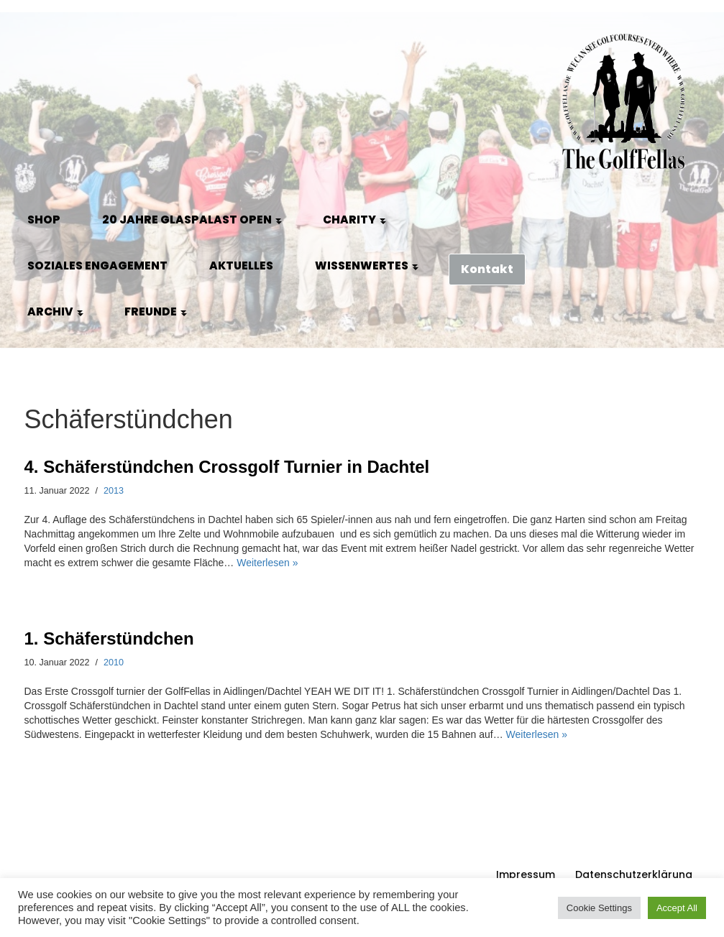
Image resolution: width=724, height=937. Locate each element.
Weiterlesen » (267, 562)
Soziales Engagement (97, 265)
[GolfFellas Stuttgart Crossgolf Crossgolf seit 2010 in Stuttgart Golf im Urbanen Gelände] (623, 101)
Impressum (525, 874)
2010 (114, 662)
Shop (43, 219)
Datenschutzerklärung (633, 874)
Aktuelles (241, 265)
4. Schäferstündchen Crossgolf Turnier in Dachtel (227, 466)
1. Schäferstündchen (109, 638)
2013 (114, 491)
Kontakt (487, 269)
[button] (278, 219)
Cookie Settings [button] (599, 908)
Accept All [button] (676, 908)
